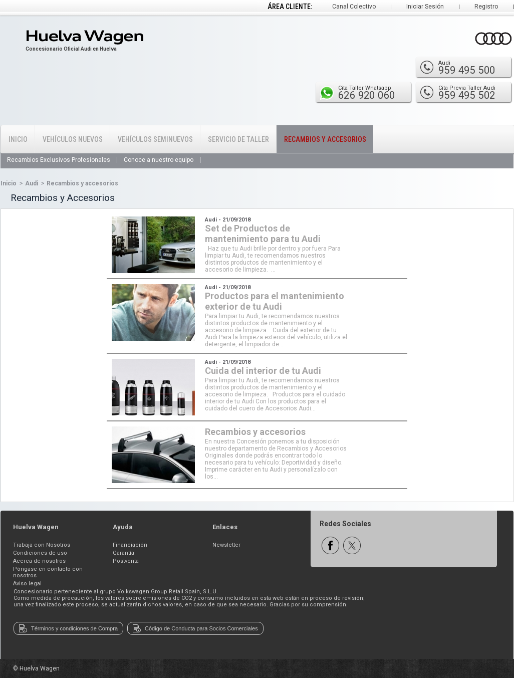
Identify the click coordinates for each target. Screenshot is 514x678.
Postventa (126, 561)
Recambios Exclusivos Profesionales (58, 159)
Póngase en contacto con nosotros (48, 572)
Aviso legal (27, 583)
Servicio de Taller (238, 139)
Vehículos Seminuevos (155, 139)
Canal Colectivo (354, 6)
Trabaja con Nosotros (41, 545)
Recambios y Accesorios (325, 139)
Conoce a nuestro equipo (158, 159)
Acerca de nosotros (39, 561)
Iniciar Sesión (425, 6)
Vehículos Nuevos (73, 139)
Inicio (18, 139)
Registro (486, 6)
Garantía (123, 553)
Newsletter (226, 545)
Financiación (130, 545)
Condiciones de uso (40, 553)
